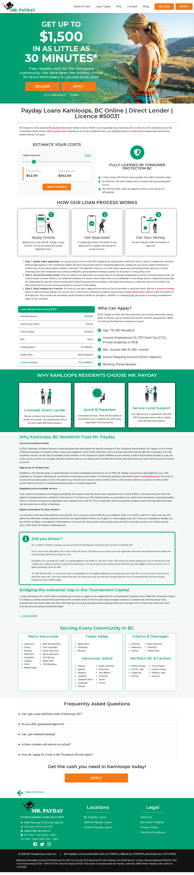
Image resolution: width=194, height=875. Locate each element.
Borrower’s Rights (152, 822)
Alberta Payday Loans (98, 822)
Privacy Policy (149, 827)
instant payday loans (134, 292)
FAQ (118, 6)
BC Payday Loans (95, 817)
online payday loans (56, 131)
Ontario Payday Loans (98, 827)
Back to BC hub (35, 792)
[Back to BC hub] (20, 793)
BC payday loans (57, 127)
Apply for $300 (57, 187)
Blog (146, 6)
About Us (146, 817)
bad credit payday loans (147, 476)
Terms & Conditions (152, 832)
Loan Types (103, 6)
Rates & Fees (82, 6)
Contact (132, 6)
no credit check (135, 131)
